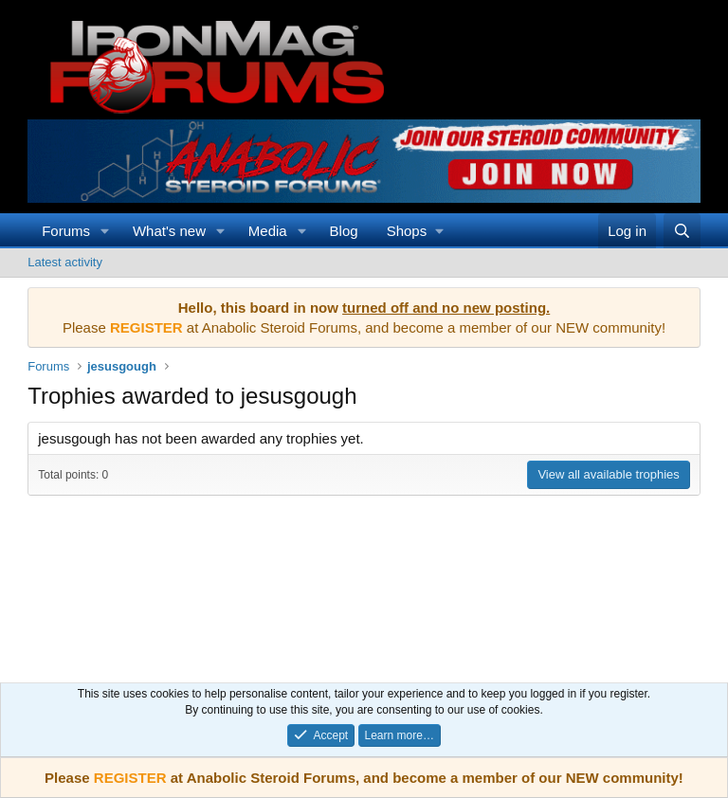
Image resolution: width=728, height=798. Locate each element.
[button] (105, 230)
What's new (169, 231)
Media (267, 231)
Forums (66, 231)
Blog (344, 231)
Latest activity (64, 262)
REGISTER (130, 778)
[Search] (682, 230)
